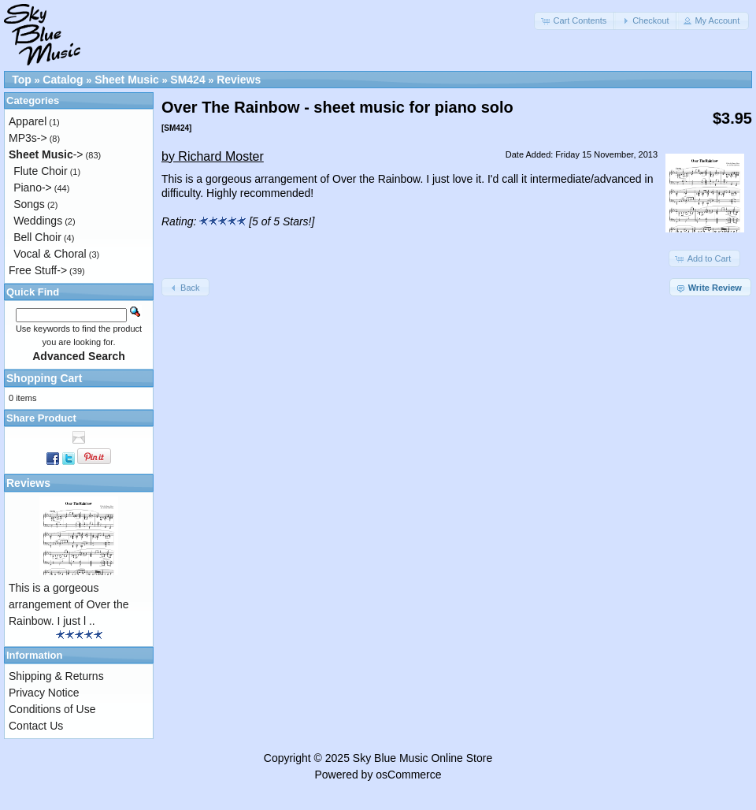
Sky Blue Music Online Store (422, 758)
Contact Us (36, 725)
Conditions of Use (52, 709)
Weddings (37, 220)
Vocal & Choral (50, 253)
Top (22, 79)
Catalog (63, 79)
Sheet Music (126, 79)
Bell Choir (37, 237)
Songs (29, 204)
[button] (575, 21)
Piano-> (32, 187)
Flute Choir (40, 171)
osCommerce (408, 774)
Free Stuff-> (38, 270)
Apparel (27, 121)
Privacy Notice (44, 692)
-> (46, 154)
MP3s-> (28, 138)
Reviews (239, 79)
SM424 (187, 79)
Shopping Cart (44, 378)
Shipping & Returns (56, 676)
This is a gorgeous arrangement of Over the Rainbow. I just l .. (69, 604)
